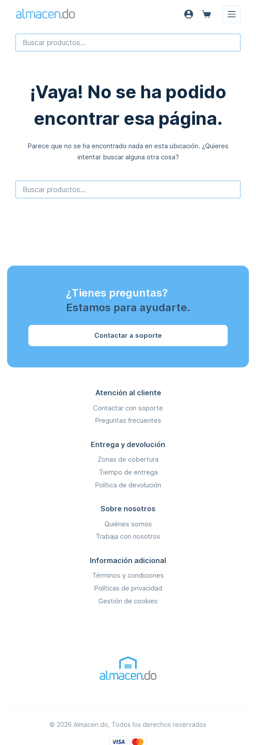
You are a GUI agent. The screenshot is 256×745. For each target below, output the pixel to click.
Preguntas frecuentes (128, 420)
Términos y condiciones (128, 575)
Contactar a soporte (128, 335)
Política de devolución (128, 485)
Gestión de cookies (128, 601)
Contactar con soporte (128, 408)
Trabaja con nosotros (128, 536)
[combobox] (128, 42)
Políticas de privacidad (128, 588)
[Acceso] (188, 14)
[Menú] (231, 14)
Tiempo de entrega (128, 472)
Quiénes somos (128, 524)
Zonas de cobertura (128, 459)
